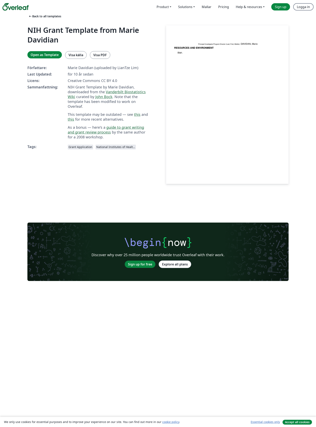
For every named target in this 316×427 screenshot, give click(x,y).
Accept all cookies (297, 422)
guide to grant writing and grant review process (106, 130)
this (137, 114)
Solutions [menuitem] (185, 7)
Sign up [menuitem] (280, 7)
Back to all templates (44, 16)
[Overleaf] (15, 7)
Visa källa (76, 55)
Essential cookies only (265, 422)
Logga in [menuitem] (303, 7)
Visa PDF (100, 55)
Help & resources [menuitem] (249, 7)
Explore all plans (175, 264)
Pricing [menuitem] (223, 7)
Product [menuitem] (163, 7)
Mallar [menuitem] (206, 7)
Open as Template (45, 55)
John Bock (103, 96)
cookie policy (170, 422)
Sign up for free (140, 264)
